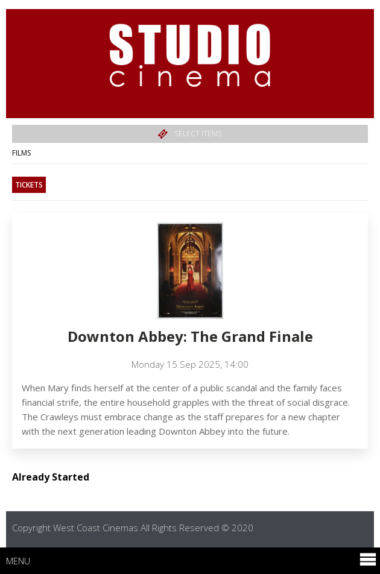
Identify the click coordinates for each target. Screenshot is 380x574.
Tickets (29, 185)
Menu (191, 560)
